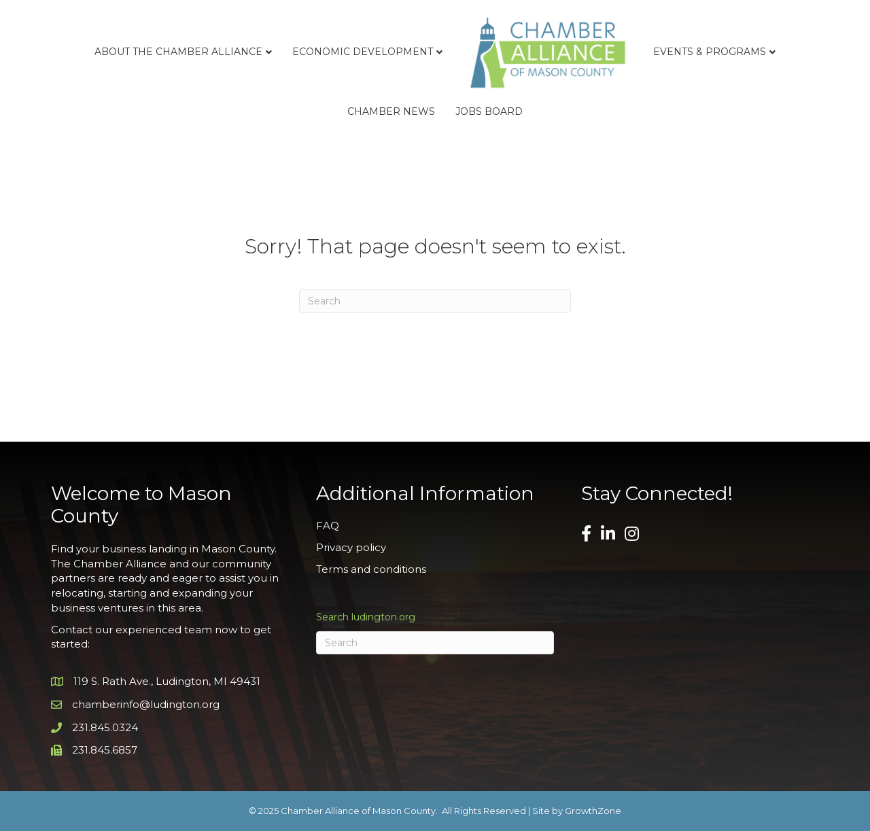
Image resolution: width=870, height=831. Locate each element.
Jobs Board (489, 111)
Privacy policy (351, 547)
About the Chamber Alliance (178, 52)
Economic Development (362, 52)
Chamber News (391, 111)
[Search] (435, 301)
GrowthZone (593, 810)
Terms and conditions (371, 569)
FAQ (327, 525)
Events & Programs (709, 52)
